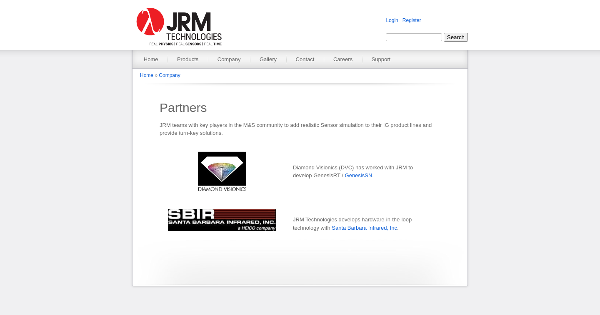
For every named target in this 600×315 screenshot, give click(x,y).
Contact (305, 59)
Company (229, 59)
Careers (342, 59)
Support (381, 59)
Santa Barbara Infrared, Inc (364, 228)
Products (187, 59)
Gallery (268, 59)
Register (411, 20)
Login (392, 20)
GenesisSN (358, 175)
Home (151, 59)
